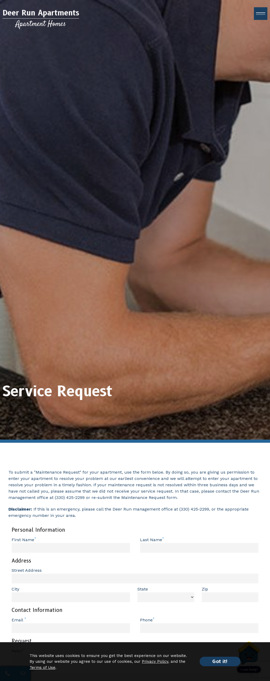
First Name (23, 539)
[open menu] (260, 16)
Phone (146, 619)
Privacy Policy (155, 661)
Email (18, 619)
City (15, 589)
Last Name (151, 539)
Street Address (27, 570)
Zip (205, 589)
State (142, 589)
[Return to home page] (41, 21)
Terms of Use (42, 667)
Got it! (220, 661)
